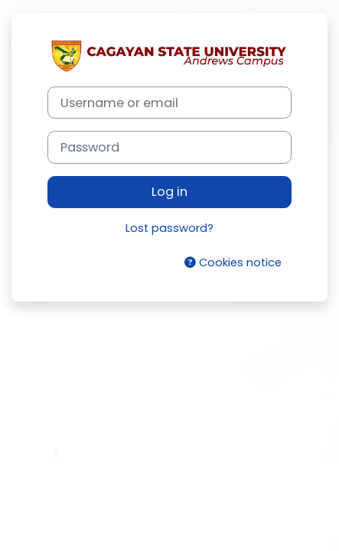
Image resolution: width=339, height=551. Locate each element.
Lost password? (169, 228)
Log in (169, 192)
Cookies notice (233, 262)
